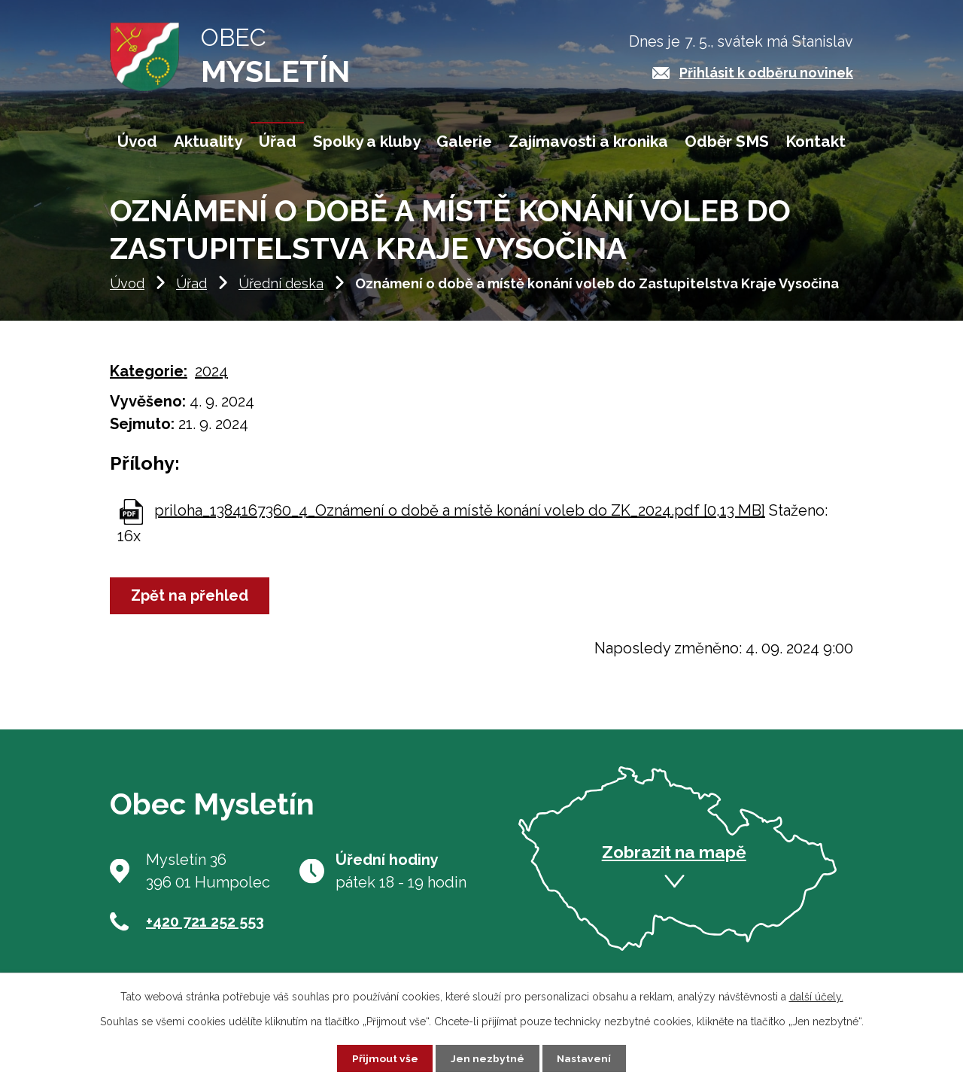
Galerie (464, 141)
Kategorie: (148, 380)
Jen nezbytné (487, 1058)
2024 (211, 380)
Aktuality (208, 141)
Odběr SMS (727, 141)
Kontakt (815, 141)
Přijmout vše (384, 1058)
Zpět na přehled (191, 605)
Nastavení (584, 1058)
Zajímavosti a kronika (588, 141)
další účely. (816, 996)
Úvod (127, 292)
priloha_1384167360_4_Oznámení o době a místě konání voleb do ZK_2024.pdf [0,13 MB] (459, 519)
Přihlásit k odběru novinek (766, 73)
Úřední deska (281, 292)
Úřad (191, 292)
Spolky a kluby (367, 141)
